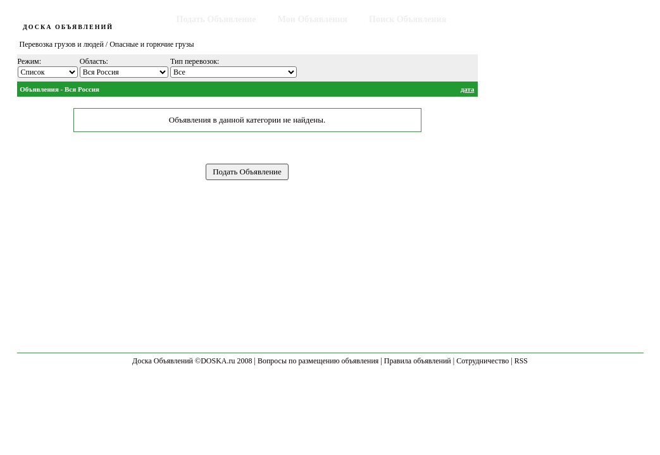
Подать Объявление (216, 19)
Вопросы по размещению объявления (318, 360)
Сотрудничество (482, 360)
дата (468, 89)
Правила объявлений (417, 360)
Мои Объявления (312, 19)
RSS (521, 360)
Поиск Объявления (407, 19)
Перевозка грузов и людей (62, 44)
